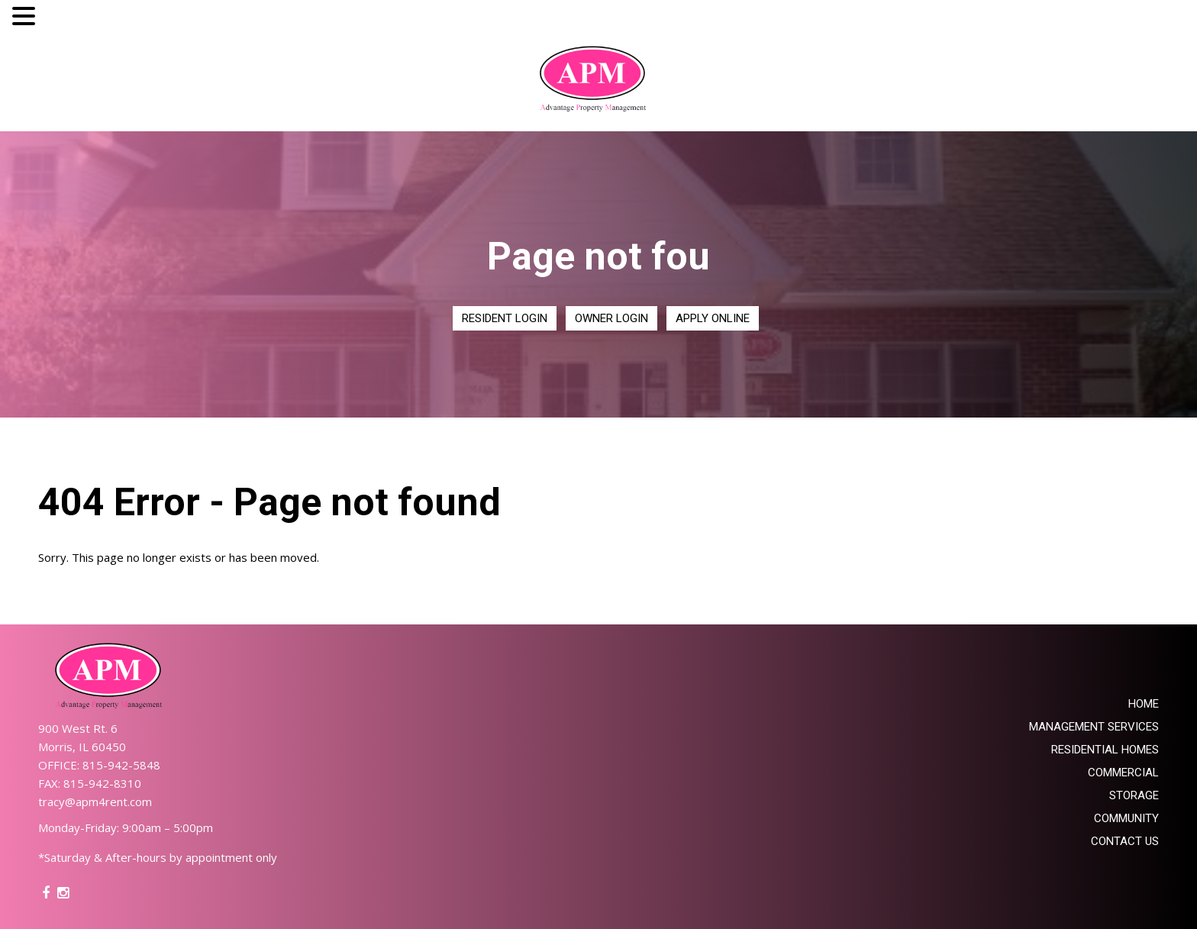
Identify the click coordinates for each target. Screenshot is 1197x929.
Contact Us (1125, 841)
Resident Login (504, 318)
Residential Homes (1105, 749)
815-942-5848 (121, 765)
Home (1143, 704)
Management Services (1094, 727)
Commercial (1123, 772)
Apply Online (713, 318)
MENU (62, 19)
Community (1126, 818)
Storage (1134, 795)
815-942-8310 (102, 783)
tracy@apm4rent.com (95, 801)
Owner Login (611, 318)
